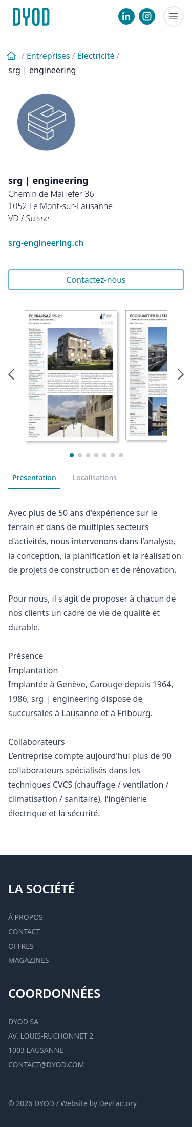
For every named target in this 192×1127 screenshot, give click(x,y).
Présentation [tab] (34, 477)
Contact (24, 931)
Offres (21, 946)
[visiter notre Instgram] (147, 16)
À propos (25, 917)
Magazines (28, 960)
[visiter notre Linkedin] (126, 16)
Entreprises (48, 55)
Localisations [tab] (95, 477)
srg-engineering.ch (45, 242)
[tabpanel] (96, 662)
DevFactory (118, 1103)
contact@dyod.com (46, 1064)
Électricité (96, 55)
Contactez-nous (96, 279)
